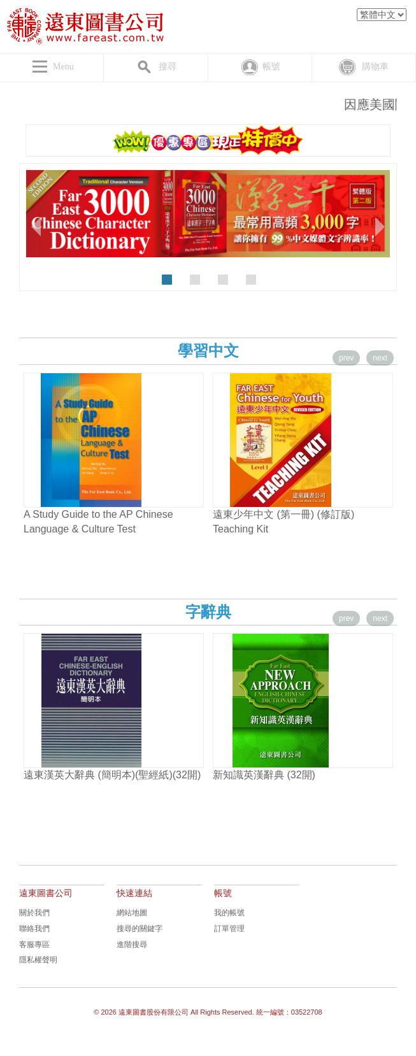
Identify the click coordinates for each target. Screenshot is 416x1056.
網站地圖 (132, 912)
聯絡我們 (34, 928)
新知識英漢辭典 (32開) (264, 774)
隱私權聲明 (38, 959)
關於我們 (34, 912)
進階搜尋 (132, 944)
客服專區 (34, 944)
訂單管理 (229, 928)
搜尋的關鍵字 (139, 928)
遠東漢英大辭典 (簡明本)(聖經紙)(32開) (112, 774)
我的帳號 (229, 912)
